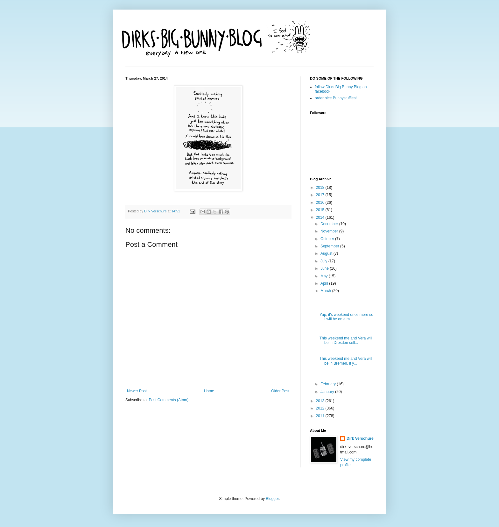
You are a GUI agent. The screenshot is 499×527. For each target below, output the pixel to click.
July (324, 261)
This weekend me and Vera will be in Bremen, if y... (346, 360)
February (328, 384)
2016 (321, 202)
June (325, 268)
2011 (321, 416)
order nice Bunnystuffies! (336, 98)
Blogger (272, 498)
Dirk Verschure (156, 211)
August (327, 253)
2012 (321, 408)
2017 (321, 195)
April (324, 283)
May (324, 276)
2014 (321, 217)
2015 (321, 210)
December (329, 224)
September (330, 246)
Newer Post (137, 391)
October (327, 239)
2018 (321, 187)
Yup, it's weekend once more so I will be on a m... (346, 316)
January (327, 391)
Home (209, 391)
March (326, 290)
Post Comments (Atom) (168, 400)
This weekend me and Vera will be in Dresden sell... (346, 340)
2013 (321, 401)
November (329, 231)
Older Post (280, 391)
